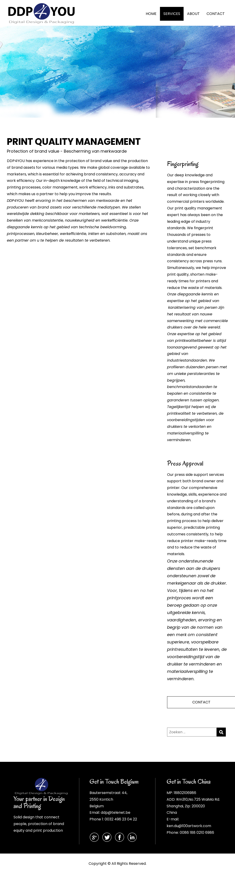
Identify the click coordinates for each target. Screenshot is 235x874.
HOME (151, 13)
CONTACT (216, 13)
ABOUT (193, 13)
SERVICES (171, 13)
